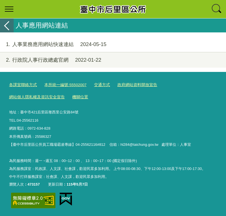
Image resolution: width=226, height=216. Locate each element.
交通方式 (97, 85)
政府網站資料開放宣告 (130, 85)
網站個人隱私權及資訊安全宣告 (182, 85)
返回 (7, 25)
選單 (9, 9)
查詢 (217, 9)
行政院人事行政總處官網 (50, 60)
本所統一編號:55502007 (62, 85)
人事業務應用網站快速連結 (53, 44)
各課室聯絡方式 (22, 85)
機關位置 (16, 96)
